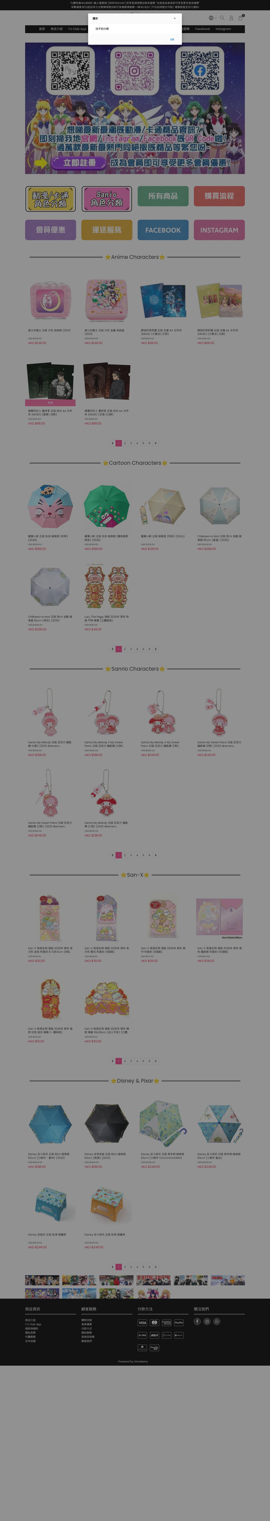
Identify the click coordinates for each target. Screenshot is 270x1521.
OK (172, 39)
